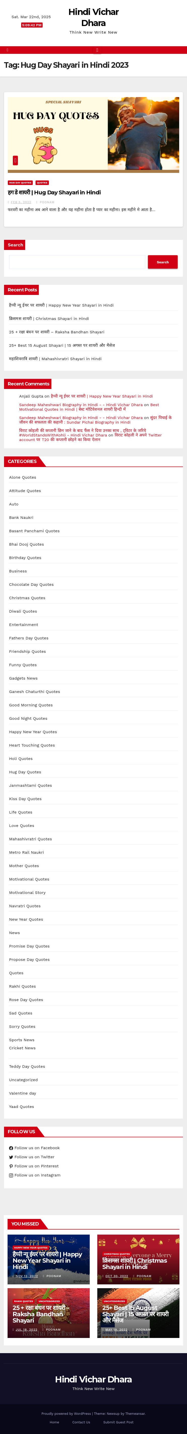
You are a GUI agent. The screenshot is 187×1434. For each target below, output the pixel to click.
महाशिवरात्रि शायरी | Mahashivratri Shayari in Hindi (55, 358)
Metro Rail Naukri (26, 852)
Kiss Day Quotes (25, 798)
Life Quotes (20, 812)
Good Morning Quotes (31, 705)
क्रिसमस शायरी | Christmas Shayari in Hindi (49, 318)
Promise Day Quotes (29, 946)
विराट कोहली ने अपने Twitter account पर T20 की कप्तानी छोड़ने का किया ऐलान (90, 437)
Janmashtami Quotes (30, 785)
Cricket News (22, 1048)
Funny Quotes (23, 664)
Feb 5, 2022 (21, 202)
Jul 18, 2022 (26, 1329)
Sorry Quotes (22, 1026)
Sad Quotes (20, 1013)
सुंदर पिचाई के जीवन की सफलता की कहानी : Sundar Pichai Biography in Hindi (95, 420)
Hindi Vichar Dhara (93, 1379)
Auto (13, 504)
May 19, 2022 (116, 1329)
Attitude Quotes (25, 490)
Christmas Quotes (27, 597)
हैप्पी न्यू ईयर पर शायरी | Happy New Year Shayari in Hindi (61, 305)
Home (54, 1422)
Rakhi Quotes (22, 986)
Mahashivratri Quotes (30, 839)
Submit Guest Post (118, 1422)
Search (15, 244)
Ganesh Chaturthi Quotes (34, 691)
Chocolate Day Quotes (31, 584)
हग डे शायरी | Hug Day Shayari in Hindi (54, 192)
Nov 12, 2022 (27, 1276)
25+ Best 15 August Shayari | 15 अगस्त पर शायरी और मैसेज (62, 345)
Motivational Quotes (29, 879)
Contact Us (81, 1422)
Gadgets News (23, 678)
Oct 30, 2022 (116, 1276)
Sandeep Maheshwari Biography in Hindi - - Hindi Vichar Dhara (81, 404)
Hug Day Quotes (20, 182)
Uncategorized (23, 1079)
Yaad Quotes (21, 1106)
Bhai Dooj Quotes (26, 544)
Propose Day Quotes (29, 959)
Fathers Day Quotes (28, 638)
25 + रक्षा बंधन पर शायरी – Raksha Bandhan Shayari (56, 332)
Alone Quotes (22, 477)
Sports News (22, 1039)
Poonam (45, 202)
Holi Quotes (21, 758)
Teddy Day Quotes (27, 1066)
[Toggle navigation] (97, 50)
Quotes (42, 182)
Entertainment (23, 624)
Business (18, 571)
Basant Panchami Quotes (34, 530)
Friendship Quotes (27, 651)
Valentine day (22, 1093)
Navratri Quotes (25, 906)
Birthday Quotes (25, 557)
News (14, 932)
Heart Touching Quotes (32, 745)
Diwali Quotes (23, 611)
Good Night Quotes (28, 718)
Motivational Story (27, 892)
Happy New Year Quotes (33, 731)
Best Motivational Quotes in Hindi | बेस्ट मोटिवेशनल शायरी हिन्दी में (89, 407)
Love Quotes (21, 825)
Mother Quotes (24, 865)
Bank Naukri (21, 517)
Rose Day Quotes (26, 999)
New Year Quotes (26, 919)
